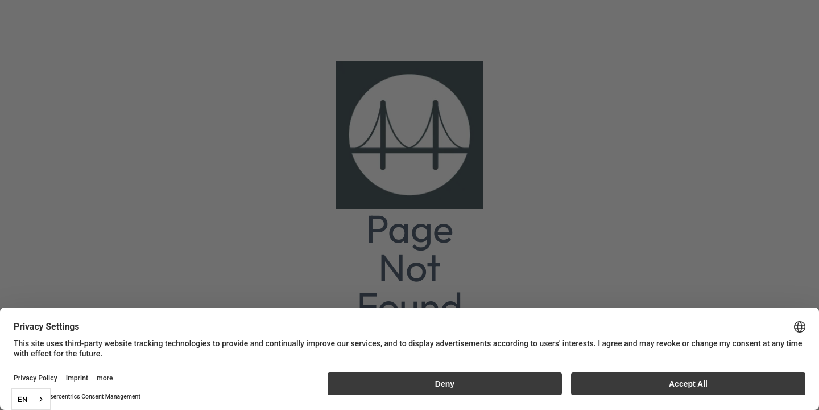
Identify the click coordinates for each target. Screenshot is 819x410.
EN (22, 399)
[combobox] (31, 399)
